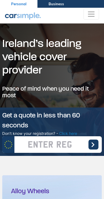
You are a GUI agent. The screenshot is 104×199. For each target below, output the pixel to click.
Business (56, 4)
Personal (18, 4)
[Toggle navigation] (91, 14)
